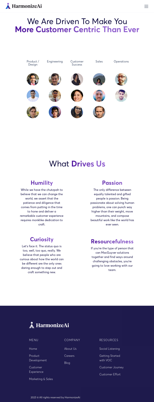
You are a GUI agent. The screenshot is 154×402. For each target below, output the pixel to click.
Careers (69, 357)
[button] (145, 6)
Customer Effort (110, 376)
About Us (70, 350)
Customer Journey (111, 369)
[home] (23, 6)
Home (33, 350)
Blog (67, 364)
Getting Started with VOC (109, 359)
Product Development (38, 359)
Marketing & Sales (41, 380)
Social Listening (109, 350)
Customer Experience (36, 371)
